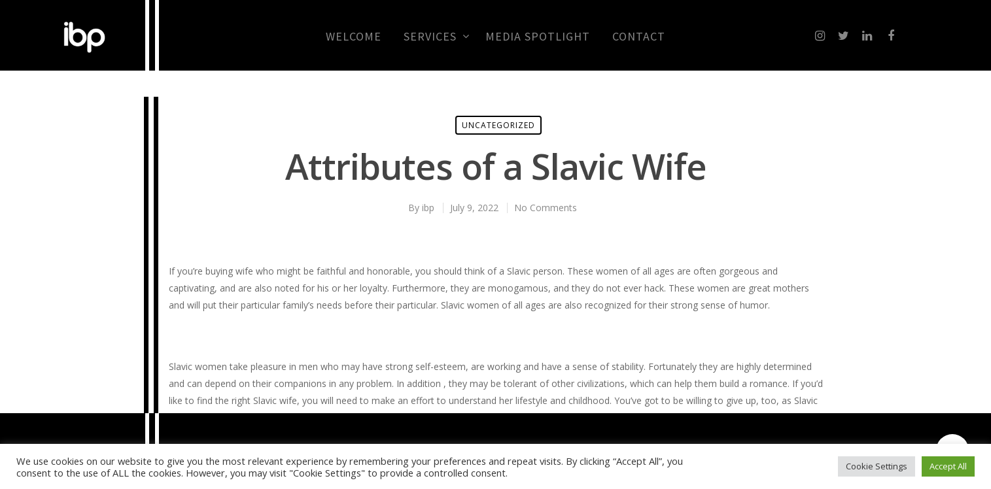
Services (436, 36)
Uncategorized (498, 125)
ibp (428, 207)
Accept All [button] (948, 466)
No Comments (545, 207)
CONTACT (638, 36)
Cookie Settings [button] (876, 466)
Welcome (353, 36)
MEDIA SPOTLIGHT (537, 36)
